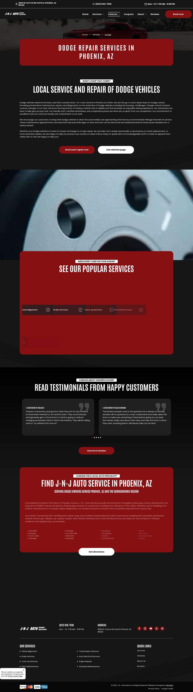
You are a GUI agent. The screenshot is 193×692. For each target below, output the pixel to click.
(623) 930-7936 (103, 4)
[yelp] (156, 628)
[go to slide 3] (96, 437)
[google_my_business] (162, 628)
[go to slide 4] (98, 437)
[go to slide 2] (94, 437)
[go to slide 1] (92, 437)
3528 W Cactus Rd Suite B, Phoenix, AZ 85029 (37, 4)
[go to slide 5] (100, 437)
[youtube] (151, 628)
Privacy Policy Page (15, 676)
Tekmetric (169, 685)
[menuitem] (87, 14)
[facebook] (139, 628)
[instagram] (145, 628)
